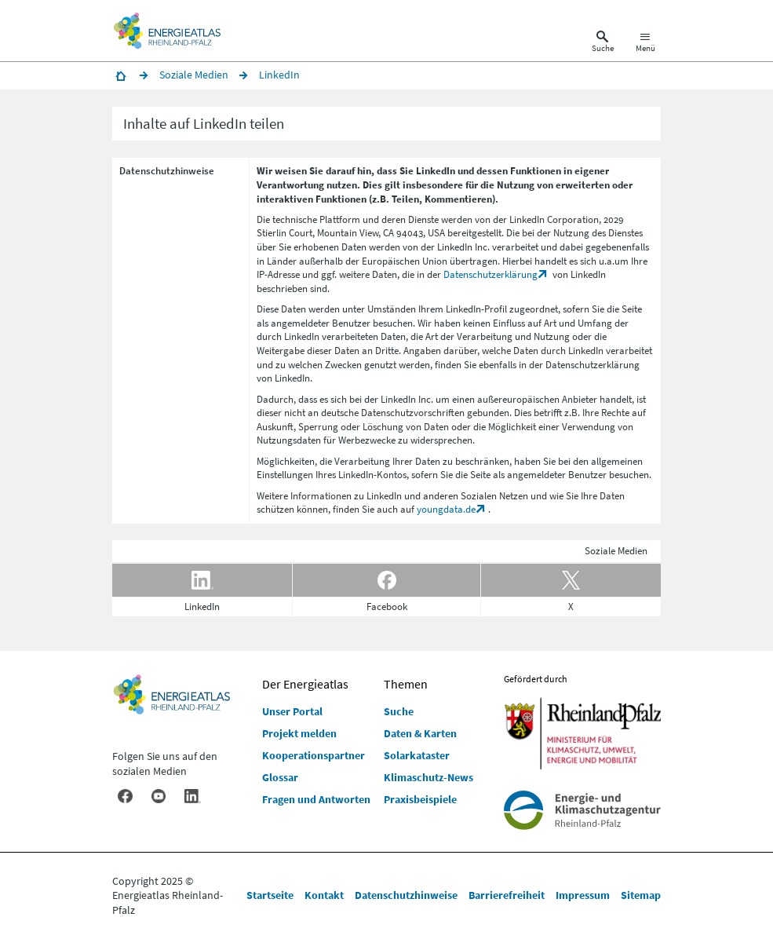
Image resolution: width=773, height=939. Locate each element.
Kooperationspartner (313, 755)
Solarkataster (417, 755)
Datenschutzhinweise (406, 895)
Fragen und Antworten (316, 799)
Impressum (583, 895)
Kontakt (324, 895)
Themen (406, 684)
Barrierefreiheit (507, 895)
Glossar (280, 777)
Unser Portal (292, 711)
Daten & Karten (420, 733)
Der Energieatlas (305, 684)
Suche (399, 711)
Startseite (270, 895)
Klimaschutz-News (428, 777)
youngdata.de (446, 509)
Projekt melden (299, 733)
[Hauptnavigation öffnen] (645, 44)
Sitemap (641, 895)
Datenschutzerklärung (490, 274)
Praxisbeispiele (420, 799)
